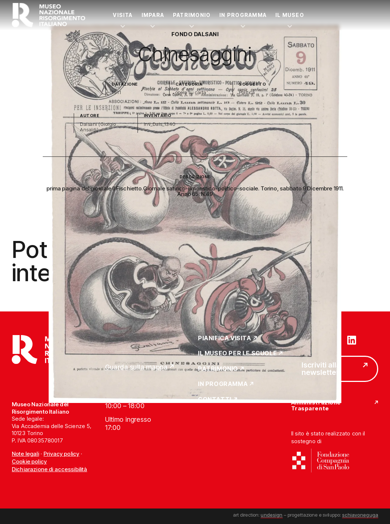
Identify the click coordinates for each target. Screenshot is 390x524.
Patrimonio (191, 15)
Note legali (25, 453)
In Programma (243, 15)
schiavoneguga (360, 515)
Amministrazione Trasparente (316, 406)
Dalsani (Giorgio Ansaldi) (98, 127)
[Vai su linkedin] (351, 339)
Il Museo (289, 15)
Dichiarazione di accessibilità (49, 469)
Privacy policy (61, 453)
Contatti (214, 399)
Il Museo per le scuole (237, 353)
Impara (153, 15)
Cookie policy (29, 461)
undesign (271, 515)
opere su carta (190, 92)
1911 (116, 92)
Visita (122, 15)
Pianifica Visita (224, 338)
